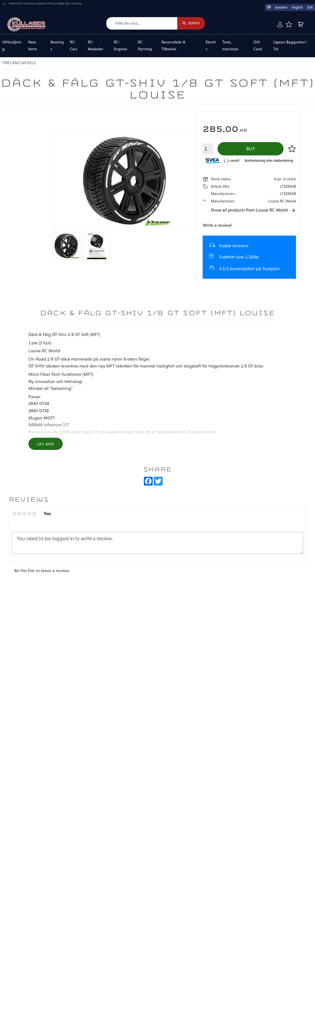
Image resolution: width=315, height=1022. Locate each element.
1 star (14, 513)
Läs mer (45, 444)
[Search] (191, 23)
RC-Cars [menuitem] (73, 45)
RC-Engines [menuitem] (120, 45)
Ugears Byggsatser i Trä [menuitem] (290, 45)
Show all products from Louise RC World (249, 210)
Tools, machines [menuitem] (230, 45)
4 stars (29, 513)
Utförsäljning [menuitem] (11, 45)
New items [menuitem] (32, 45)
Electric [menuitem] (211, 45)
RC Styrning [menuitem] (145, 45)
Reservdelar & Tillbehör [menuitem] (174, 45)
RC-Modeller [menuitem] (95, 45)
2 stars (19, 513)
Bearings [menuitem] (57, 45)
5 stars (34, 513)
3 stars (24, 513)
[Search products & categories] (141, 23)
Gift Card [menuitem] (257, 45)
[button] (288, 24)
